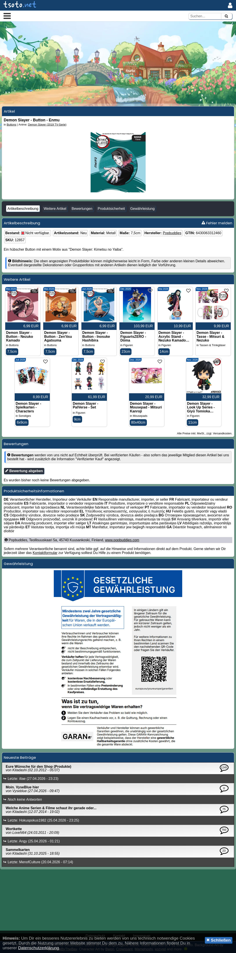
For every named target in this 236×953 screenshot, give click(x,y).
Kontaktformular (45, 553)
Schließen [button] (218, 940)
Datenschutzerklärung (38, 948)
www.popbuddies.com (122, 540)
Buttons (11, 124)
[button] (7, 16)
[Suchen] (226, 16)
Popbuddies (172, 233)
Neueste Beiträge (20, 757)
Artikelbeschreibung (22, 208)
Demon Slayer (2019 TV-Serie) (47, 124)
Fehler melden (217, 223)
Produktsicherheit (111, 208)
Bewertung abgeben (24, 471)
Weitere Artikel (55, 208)
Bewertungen (82, 208)
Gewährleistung (142, 208)
